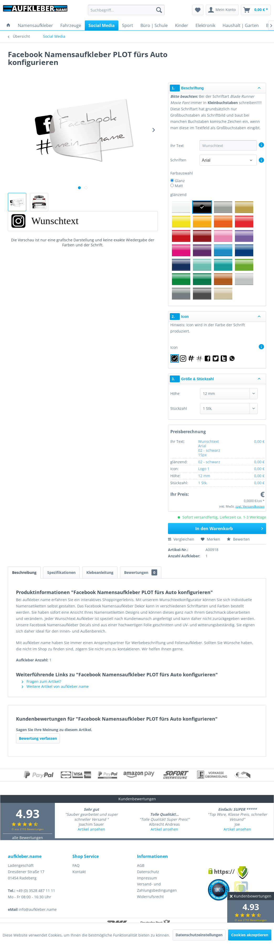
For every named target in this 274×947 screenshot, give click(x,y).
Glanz (180, 180)
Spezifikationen (61, 572)
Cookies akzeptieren (249, 934)
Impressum (147, 877)
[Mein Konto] (222, 10)
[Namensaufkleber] (35, 25)
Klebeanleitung (99, 572)
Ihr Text (177, 145)
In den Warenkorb (229, 527)
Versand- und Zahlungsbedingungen (157, 887)
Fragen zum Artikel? (41, 681)
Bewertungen (140, 572)
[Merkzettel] (197, 10)
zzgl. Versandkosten (250, 506)
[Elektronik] (205, 25)
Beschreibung (24, 572)
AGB (140, 865)
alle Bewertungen (27, 837)
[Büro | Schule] (154, 25)
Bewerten (238, 539)
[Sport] (127, 25)
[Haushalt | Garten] (240, 25)
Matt (179, 185)
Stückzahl (178, 408)
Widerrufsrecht (150, 896)
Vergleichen (181, 539)
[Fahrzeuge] (71, 25)
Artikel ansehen (91, 829)
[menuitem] (126, 10)
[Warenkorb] (256, 10)
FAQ (76, 865)
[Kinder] (181, 25)
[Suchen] (159, 10)
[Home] (8, 25)
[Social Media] (101, 25)
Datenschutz (148, 871)
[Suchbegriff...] (126, 10)
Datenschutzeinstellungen (199, 934)
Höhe (175, 393)
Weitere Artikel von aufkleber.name (55, 686)
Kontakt (79, 871)
